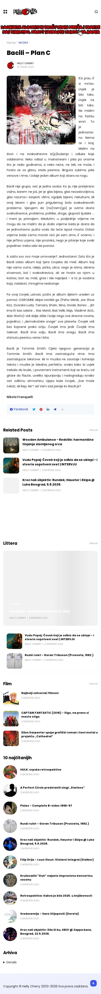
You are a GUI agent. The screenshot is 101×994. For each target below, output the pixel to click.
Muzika (23, 42)
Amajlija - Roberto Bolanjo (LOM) (39, 611)
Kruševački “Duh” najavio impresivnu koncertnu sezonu (56, 877)
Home (11, 43)
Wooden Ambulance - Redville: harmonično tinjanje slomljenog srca (58, 441)
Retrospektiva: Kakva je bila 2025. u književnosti (56, 895)
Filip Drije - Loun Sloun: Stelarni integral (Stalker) (57, 859)
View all (93, 430)
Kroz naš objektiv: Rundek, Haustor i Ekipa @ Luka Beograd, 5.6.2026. (58, 482)
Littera (15, 604)
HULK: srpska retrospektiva (40, 769)
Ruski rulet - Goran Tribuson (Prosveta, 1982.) (59, 655)
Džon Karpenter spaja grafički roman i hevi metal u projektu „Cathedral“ (59, 734)
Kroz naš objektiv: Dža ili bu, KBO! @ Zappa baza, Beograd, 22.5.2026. (56, 931)
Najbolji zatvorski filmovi (40, 693)
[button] (63, 409)
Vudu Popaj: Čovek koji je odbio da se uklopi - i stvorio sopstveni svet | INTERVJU (59, 462)
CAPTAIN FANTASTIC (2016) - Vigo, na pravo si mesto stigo (55, 714)
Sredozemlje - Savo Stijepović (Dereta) (49, 914)
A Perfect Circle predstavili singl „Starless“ (52, 787)
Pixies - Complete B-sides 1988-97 (46, 805)
